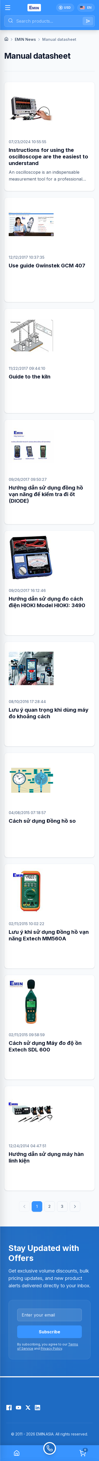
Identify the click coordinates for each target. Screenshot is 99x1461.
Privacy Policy (51, 1348)
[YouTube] (18, 1407)
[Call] (49, 1453)
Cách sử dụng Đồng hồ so (42, 821)
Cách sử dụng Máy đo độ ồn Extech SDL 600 (45, 1046)
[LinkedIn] (37, 1407)
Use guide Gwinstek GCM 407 (47, 265)
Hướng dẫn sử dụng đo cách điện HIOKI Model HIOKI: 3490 (47, 602)
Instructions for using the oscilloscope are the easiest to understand (48, 156)
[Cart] (82, 1453)
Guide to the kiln (29, 376)
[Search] (88, 21)
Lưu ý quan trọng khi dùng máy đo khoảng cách (48, 713)
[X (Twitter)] (28, 1407)
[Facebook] (9, 1407)
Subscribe (49, 1331)
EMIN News (25, 39)
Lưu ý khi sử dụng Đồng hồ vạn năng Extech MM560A (49, 935)
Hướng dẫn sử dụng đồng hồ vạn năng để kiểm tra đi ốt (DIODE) (46, 494)
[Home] (6, 39)
